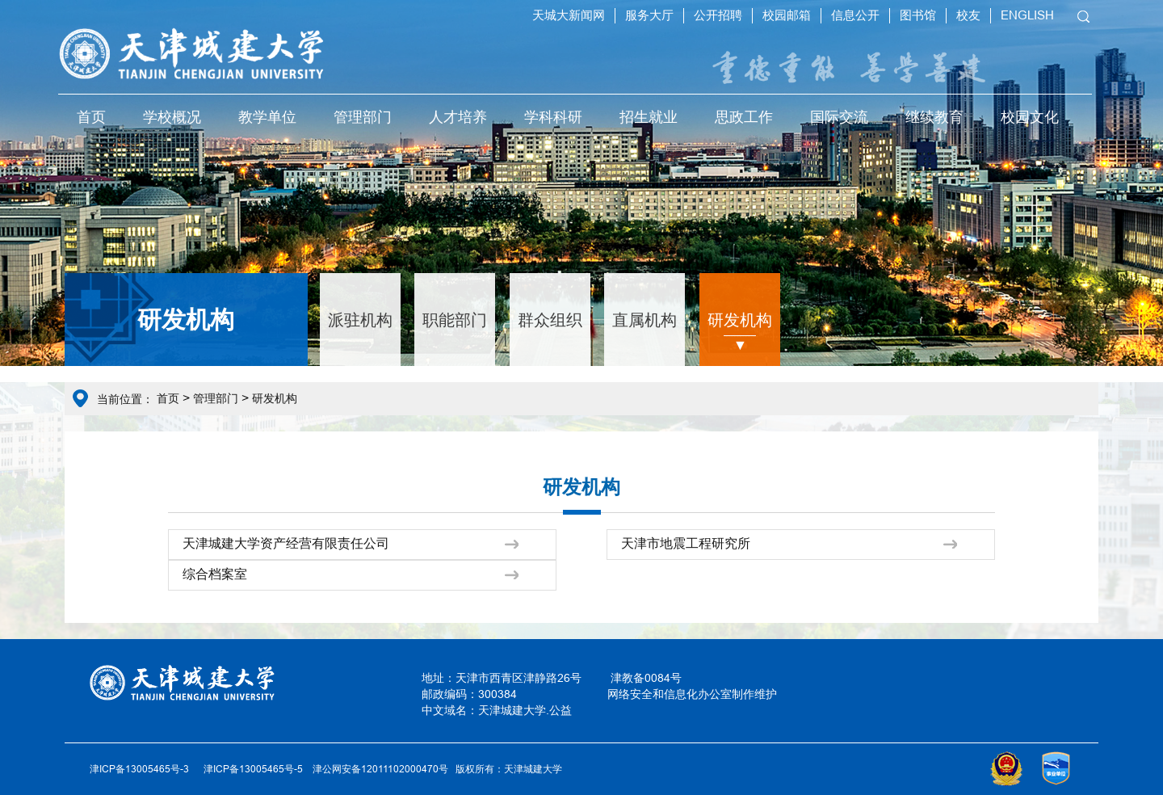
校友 (968, 15)
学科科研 (553, 116)
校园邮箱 (786, 15)
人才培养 (458, 116)
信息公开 (855, 15)
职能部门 (454, 319)
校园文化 (1030, 116)
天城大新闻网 (568, 15)
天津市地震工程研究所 (685, 543)
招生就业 (648, 116)
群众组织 (550, 319)
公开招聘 (718, 15)
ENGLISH (1027, 15)
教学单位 (267, 116)
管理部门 (363, 116)
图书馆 (918, 15)
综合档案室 (215, 573)
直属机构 (644, 319)
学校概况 (172, 116)
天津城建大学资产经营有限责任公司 (286, 543)
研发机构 (739, 319)
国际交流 (839, 116)
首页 (91, 116)
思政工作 (744, 116)
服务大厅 (649, 15)
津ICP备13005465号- (250, 769)
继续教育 (934, 116)
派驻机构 (360, 319)
